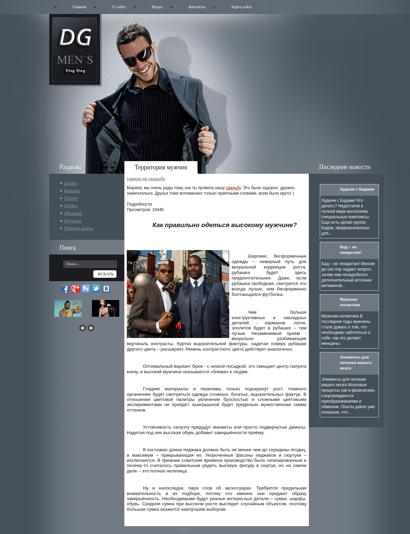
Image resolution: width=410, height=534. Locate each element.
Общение (73, 213)
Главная (79, 6)
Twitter (184, 530)
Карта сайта (241, 6)
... (61, 262)
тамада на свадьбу (146, 179)
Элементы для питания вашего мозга (356, 362)
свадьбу (233, 187)
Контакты (197, 6)
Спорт (70, 198)
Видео (157, 6)
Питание (73, 221)
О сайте (118, 6)
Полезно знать (78, 228)
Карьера (72, 190)
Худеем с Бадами (357, 189)
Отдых (71, 206)
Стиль (70, 183)
